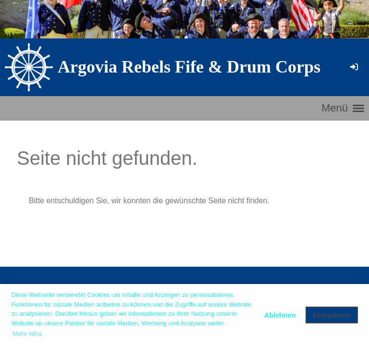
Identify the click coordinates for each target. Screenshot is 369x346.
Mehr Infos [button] (27, 333)
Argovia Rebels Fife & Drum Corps (189, 66)
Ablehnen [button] (280, 315)
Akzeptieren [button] (332, 315)
